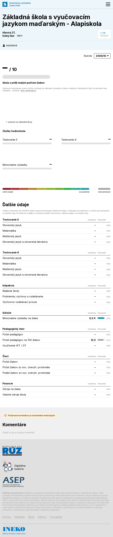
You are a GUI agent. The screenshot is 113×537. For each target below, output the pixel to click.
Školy (31, 516)
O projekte (56, 516)
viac (19, 36)
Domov (6, 516)
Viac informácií (28, 91)
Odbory (42, 516)
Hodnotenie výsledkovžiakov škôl (20, 4)
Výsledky (19, 516)
